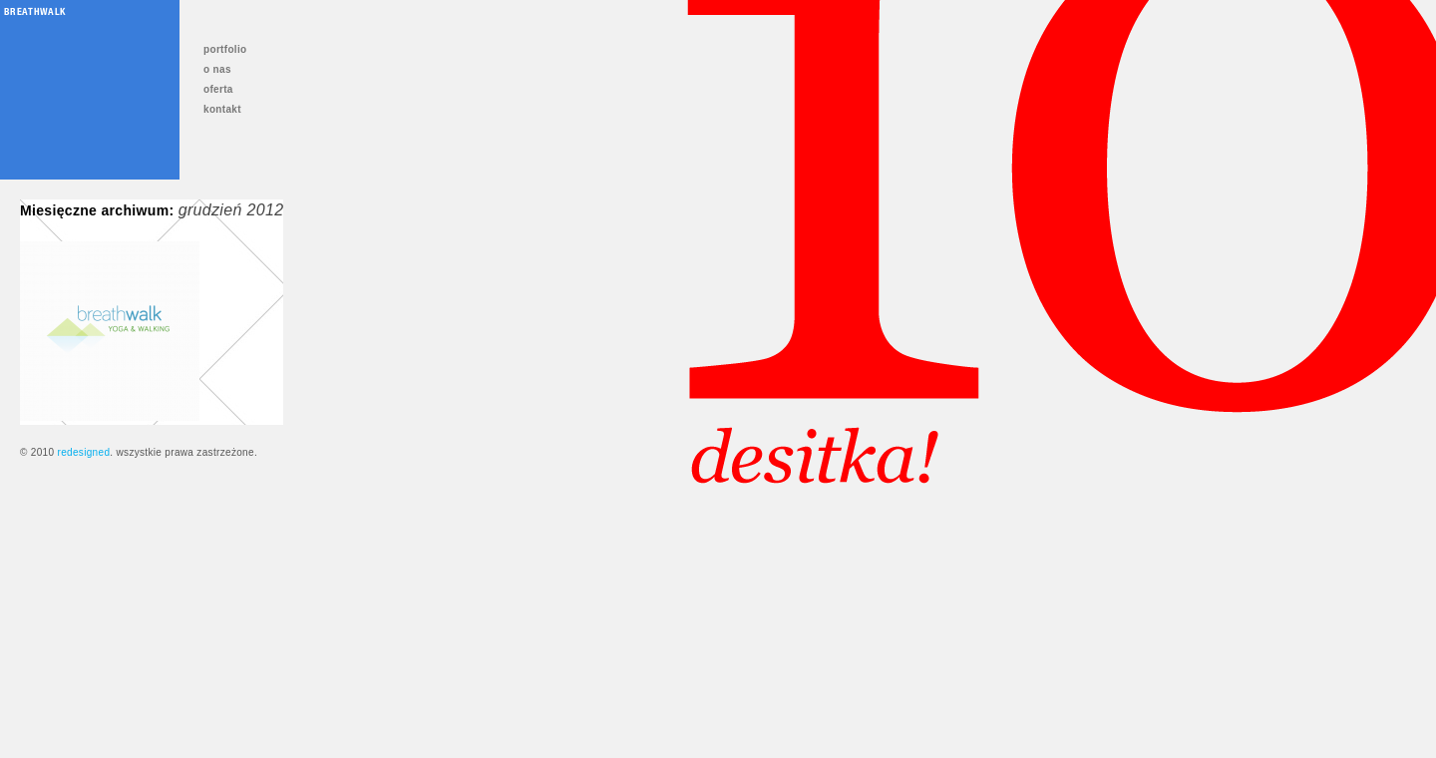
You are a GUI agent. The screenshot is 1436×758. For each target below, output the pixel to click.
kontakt (222, 109)
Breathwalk (34, 11)
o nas (217, 69)
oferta (218, 89)
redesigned (83, 452)
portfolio (225, 49)
